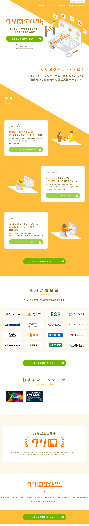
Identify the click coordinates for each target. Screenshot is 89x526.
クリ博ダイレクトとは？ (46, 5)
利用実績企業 (61, 5)
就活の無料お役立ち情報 (77, 5)
